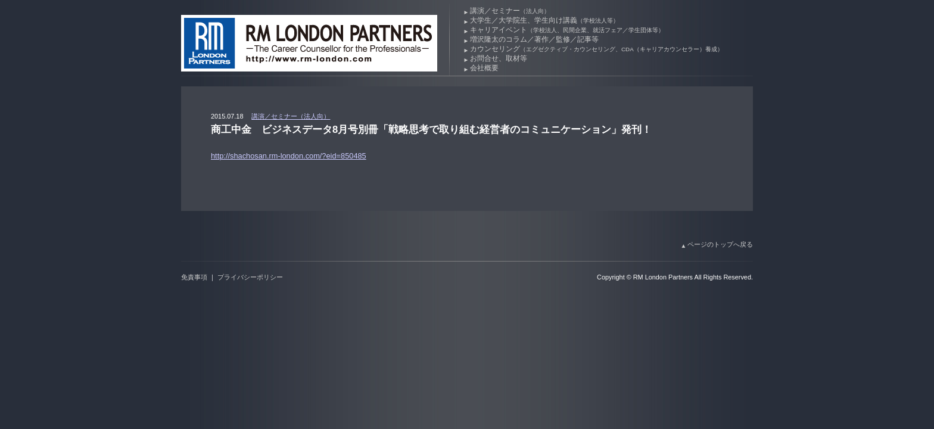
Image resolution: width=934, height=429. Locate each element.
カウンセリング (596, 48)
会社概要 (484, 68)
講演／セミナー (510, 10)
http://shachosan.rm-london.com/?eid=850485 (288, 155)
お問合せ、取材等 (498, 58)
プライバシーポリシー (250, 277)
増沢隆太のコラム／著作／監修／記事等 (534, 39)
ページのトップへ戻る (720, 244)
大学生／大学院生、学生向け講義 (544, 20)
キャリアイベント (567, 29)
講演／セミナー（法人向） (290, 116)
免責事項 (194, 277)
